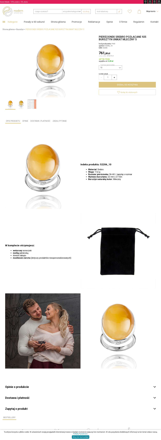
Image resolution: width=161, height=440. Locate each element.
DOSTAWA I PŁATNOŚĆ (40, 121)
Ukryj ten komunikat (81, 437)
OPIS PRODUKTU (13, 121)
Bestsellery (9, 417)
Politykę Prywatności (80, 434)
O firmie (123, 21)
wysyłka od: (106, 61)
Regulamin (138, 21)
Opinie (109, 21)
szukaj (86, 11)
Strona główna (58, 21)
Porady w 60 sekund (34, 21)
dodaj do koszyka (127, 84)
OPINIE (25, 121)
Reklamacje (94, 21)
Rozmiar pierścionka (107, 65)
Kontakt (154, 21)
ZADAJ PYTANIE (60, 121)
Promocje (77, 21)
